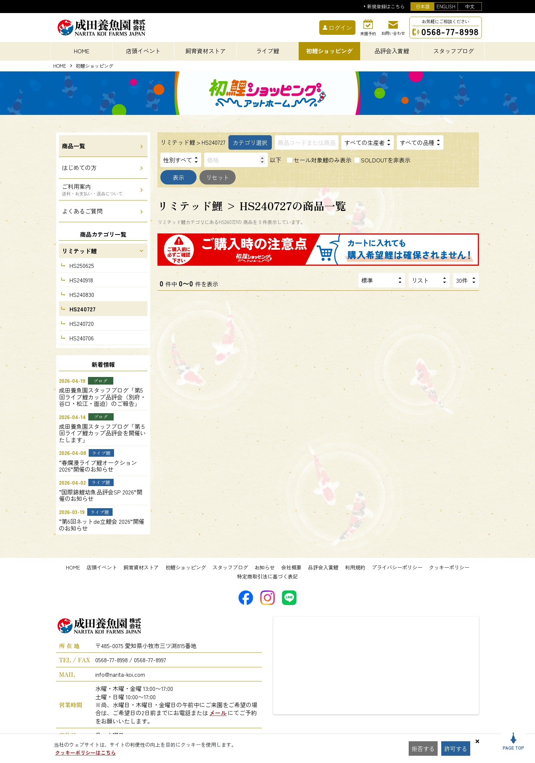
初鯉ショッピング (185, 567)
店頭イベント (102, 567)
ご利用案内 (92, 189)
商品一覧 (73, 145)
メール (218, 712)
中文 (470, 6)
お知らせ (264, 567)
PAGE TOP (513, 742)
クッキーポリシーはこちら (85, 752)
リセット (217, 177)
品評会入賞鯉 (323, 567)
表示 (178, 177)
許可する (455, 748)
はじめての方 (79, 167)
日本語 (423, 6)
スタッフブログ (230, 567)
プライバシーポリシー (397, 567)
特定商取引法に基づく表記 (267, 576)
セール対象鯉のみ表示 (322, 159)
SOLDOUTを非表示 (385, 159)
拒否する (423, 748)
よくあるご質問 (82, 211)
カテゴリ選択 (250, 142)
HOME (81, 50)
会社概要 (291, 567)
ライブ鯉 (267, 50)
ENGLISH (446, 6)
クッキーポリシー (449, 567)
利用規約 (355, 567)
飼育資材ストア (141, 567)
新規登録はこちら (386, 6)
